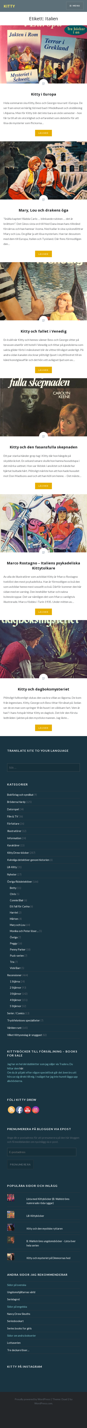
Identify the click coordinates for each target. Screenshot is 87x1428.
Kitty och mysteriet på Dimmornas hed (48, 1258)
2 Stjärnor (15, 987)
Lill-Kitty (12, 867)
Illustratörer (14, 831)
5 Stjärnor (15, 1006)
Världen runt (14, 1027)
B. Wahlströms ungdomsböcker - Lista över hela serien (51, 1243)
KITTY (9, 6)
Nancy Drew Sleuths (18, 1313)
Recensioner (14, 975)
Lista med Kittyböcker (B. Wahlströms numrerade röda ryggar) (47, 1201)
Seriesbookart (15, 1321)
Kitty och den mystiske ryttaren (44, 1228)
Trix (12, 961)
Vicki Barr (15, 968)
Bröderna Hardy (16, 801)
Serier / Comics (16, 1013)
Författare (13, 823)
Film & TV (12, 816)
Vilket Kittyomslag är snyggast (24, 1035)
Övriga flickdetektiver (19, 881)
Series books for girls (19, 1328)
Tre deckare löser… (18, 1350)
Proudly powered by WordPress (32, 1399)
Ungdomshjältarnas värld (21, 1292)
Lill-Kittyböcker (35, 1215)
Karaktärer (13, 845)
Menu (76, 5)
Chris (13, 894)
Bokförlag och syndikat (20, 794)
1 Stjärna (15, 981)
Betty (13, 887)
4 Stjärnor (15, 1000)
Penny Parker (18, 949)
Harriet (14, 912)
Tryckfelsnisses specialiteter (23, 1020)
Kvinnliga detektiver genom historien (28, 859)
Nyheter (12, 874)
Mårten (14, 918)
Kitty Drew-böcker (18, 852)
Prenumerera (20, 1164)
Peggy (13, 943)
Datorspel (13, 809)
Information (14, 838)
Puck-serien (17, 955)
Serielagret (13, 1299)
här (21, 1068)
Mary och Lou (17, 924)
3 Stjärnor (15, 993)
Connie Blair (17, 900)
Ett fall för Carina (20, 906)
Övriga (14, 937)
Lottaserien (14, 1342)
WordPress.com (43, 1403)
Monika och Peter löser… (24, 931)
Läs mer (43, 133)
